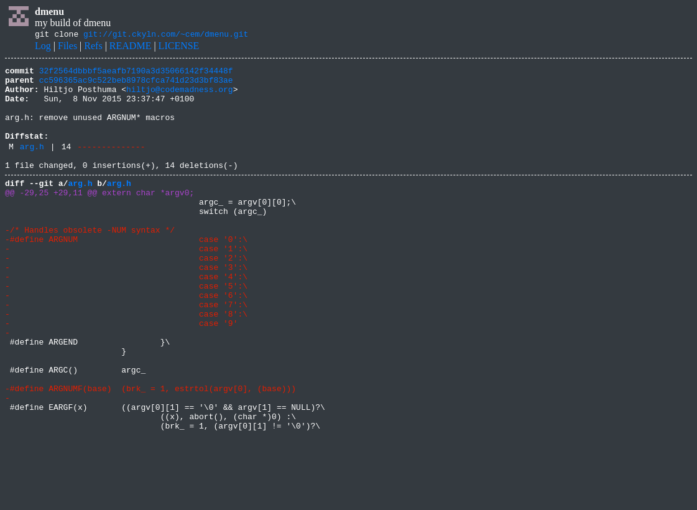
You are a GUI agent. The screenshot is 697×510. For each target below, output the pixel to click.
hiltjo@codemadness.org (179, 96)
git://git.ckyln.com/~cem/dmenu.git (165, 35)
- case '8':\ (126, 362)
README (130, 47)
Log (43, 47)
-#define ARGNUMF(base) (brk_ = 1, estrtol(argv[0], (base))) (150, 451)
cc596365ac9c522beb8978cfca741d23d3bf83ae (136, 85)
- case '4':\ (126, 317)
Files (67, 47)
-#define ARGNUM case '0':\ (126, 272)
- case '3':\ (126, 306)
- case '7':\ (126, 350)
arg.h (32, 164)
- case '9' (121, 373)
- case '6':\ (126, 339)
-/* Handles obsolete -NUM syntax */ (90, 261)
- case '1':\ (126, 283)
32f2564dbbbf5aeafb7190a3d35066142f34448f (136, 74)
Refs (93, 47)
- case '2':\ (126, 294)
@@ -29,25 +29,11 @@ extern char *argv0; (99, 216)
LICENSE (179, 47)
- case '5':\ (126, 328)
